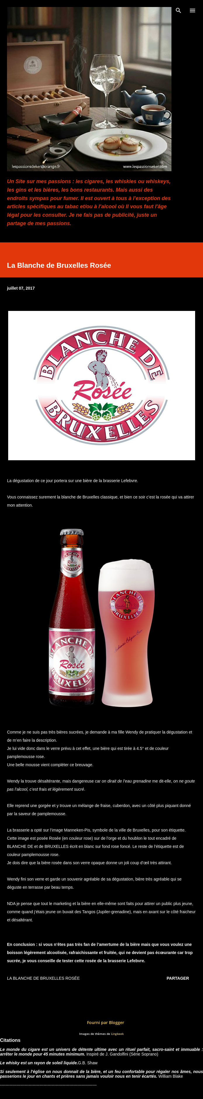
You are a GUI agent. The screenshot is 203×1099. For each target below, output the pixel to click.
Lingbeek (117, 1034)
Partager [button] (178, 978)
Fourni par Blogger (101, 1022)
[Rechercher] (178, 10)
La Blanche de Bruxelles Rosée (43, 978)
